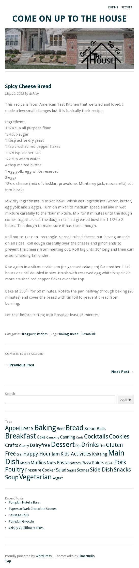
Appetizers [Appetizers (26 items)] (19, 428)
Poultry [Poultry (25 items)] (14, 469)
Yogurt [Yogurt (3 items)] (58, 478)
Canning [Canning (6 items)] (67, 437)
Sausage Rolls (19, 515)
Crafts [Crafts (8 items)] (11, 445)
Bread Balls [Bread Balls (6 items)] (95, 428)
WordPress (44, 556)
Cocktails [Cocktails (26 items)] (96, 436)
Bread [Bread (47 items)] (74, 428)
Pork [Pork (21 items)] (120, 462)
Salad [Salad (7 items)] (61, 470)
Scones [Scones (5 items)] (83, 470)
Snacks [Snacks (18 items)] (122, 469)
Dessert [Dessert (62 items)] (63, 444)
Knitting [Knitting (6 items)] (99, 454)
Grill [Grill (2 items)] (19, 454)
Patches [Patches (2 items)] (75, 463)
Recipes (126, 7)
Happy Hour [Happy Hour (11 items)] (37, 454)
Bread (74, 334)
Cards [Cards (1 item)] (79, 437)
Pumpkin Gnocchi (21, 521)
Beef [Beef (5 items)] (61, 428)
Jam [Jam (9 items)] (56, 454)
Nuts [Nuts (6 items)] (51, 462)
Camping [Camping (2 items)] (52, 437)
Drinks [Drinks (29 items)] (90, 444)
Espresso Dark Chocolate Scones (32, 509)
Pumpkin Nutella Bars (24, 502)
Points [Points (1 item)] (109, 463)
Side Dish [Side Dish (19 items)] (101, 469)
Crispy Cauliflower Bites (26, 528)
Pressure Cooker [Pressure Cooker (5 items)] (40, 470)
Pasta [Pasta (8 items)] (63, 462)
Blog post (29, 334)
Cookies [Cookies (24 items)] (119, 436)
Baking (64, 334)
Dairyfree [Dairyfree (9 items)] (40, 445)
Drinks (113, 7)
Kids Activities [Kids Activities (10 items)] (75, 454)
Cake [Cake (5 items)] (41, 437)
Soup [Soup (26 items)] (12, 477)
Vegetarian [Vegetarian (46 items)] (35, 477)
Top (8, 561)
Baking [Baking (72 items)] (45, 427)
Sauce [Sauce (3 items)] (71, 470)
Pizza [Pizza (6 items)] (86, 462)
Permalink (89, 334)
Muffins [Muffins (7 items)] (38, 462)
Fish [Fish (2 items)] (102, 446)
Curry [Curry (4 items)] (24, 445)
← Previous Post (20, 365)
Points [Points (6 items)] (98, 462)
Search (10, 394)
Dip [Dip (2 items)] (78, 446)
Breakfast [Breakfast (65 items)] (20, 436)
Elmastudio (87, 556)
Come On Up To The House (69, 19)
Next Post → (122, 372)
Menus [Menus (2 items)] (25, 463)
